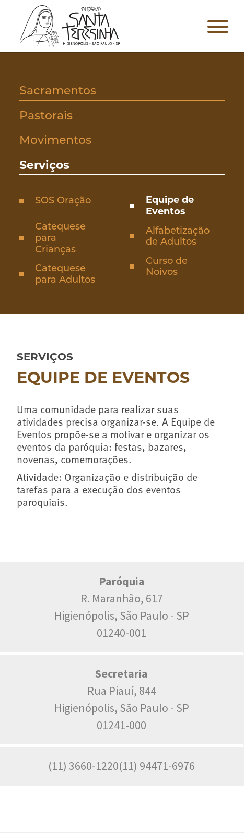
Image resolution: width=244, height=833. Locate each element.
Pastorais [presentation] (46, 115)
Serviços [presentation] (44, 165)
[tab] (122, 92)
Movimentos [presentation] (55, 140)
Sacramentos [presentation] (57, 90)
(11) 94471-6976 (157, 766)
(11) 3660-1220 (83, 766)
